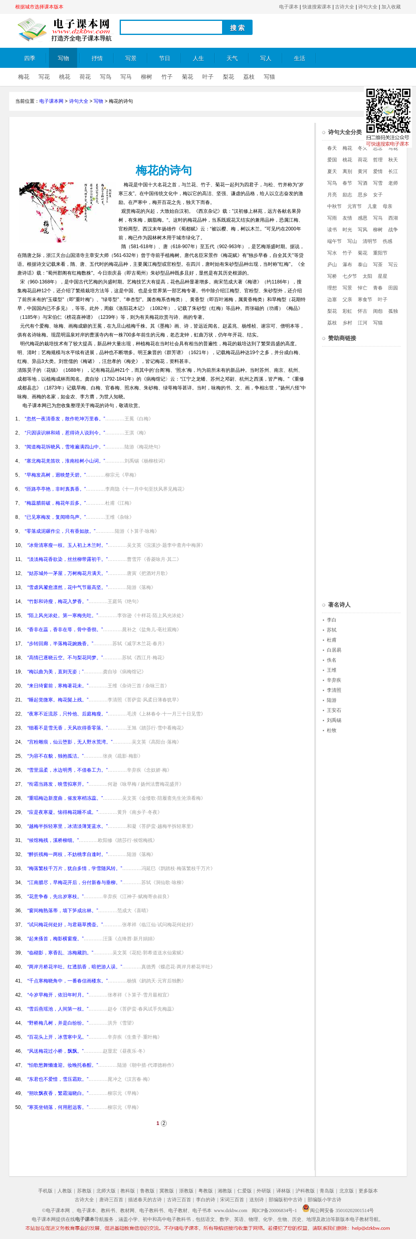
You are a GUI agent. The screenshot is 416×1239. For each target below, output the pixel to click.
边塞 (332, 299)
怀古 (362, 311)
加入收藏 (391, 7)
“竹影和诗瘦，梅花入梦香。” (57, 601)
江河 (362, 323)
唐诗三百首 (111, 1199)
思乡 (362, 195)
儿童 (372, 206)
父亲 (347, 299)
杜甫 (331, 640)
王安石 (334, 710)
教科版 (127, 1191)
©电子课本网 (56, 1210)
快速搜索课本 (316, 7)
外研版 (264, 1191)
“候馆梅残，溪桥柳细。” (53, 840)
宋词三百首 (232, 1199)
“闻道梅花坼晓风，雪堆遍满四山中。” (65, 447)
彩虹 (347, 311)
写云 (393, 264)
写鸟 (105, 77)
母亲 (387, 206)
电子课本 (288, 7)
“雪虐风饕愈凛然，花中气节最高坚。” (67, 587)
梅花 (23, 77)
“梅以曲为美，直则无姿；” (55, 672)
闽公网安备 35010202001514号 (338, 1210)
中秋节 (334, 206)
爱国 (332, 160)
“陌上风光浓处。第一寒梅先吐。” (62, 615)
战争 (393, 229)
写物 (63, 58)
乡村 (347, 323)
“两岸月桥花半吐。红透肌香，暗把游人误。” (74, 967)
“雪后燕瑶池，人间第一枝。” (57, 1009)
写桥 (332, 276)
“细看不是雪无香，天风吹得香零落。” (67, 728)
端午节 (334, 241)
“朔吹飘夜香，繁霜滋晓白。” (57, 1093)
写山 (352, 241)
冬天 (362, 148)
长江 (393, 171)
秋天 (393, 160)
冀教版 (166, 1191)
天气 (232, 58)
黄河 (362, 171)
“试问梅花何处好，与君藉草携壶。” (65, 924)
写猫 (269, 77)
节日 (164, 58)
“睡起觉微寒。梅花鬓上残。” (57, 700)
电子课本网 (51, 101)
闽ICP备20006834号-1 (274, 1210)
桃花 (64, 77)
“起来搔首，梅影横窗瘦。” (55, 938)
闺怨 (378, 311)
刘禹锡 (334, 720)
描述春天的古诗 (145, 1199)
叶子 (208, 77)
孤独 (393, 311)
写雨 (332, 218)
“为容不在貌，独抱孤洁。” (55, 756)
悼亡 (362, 288)
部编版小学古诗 (324, 1199)
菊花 (187, 77)
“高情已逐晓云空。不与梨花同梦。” (65, 657)
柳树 (146, 77)
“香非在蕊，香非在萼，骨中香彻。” (65, 629)
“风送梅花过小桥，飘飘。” (55, 1051)
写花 (44, 77)
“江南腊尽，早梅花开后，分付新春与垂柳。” (74, 882)
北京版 (346, 1191)
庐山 (332, 264)
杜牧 (331, 730)
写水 (332, 253)
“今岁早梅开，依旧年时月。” (57, 995)
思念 (378, 148)
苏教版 (84, 1191)
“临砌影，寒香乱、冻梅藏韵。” (60, 953)
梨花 (228, 77)
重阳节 (380, 253)
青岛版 (327, 1191)
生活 (299, 58)
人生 (198, 58)
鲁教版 (147, 1191)
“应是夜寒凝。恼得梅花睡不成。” (62, 812)
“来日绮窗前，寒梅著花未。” (57, 686)
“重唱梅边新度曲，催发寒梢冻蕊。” (65, 798)
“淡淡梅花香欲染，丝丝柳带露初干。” (67, 559)
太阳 (367, 276)
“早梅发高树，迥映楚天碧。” (55, 475)
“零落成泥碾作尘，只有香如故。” (60, 531)
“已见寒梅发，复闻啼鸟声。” (55, 517)
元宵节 (354, 206)
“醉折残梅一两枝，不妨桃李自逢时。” (67, 854)
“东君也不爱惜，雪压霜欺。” (57, 1079)
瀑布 (347, 264)
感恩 (362, 218)
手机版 (45, 1191)
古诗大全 (344, 7)
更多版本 (368, 1191)
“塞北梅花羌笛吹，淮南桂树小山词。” (65, 461)
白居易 (334, 650)
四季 (29, 58)
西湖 (393, 218)
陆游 (331, 700)
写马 (126, 77)
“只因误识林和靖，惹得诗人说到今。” (65, 433)
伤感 (387, 241)
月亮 (332, 195)
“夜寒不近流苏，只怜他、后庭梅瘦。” (67, 714)
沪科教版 (305, 1191)
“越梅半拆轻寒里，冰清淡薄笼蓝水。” (67, 826)
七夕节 (350, 276)
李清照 (334, 690)
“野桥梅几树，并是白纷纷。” (57, 1023)
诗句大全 (367, 7)
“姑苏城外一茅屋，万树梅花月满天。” (67, 573)
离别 (347, 171)
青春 (378, 288)
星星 (382, 276)
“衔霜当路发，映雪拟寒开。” (57, 784)
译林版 (283, 1191)
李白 (331, 620)
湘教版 (225, 1191)
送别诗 (256, 1199)
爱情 (378, 171)
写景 (131, 58)
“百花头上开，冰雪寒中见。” (57, 1037)
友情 (347, 218)
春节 (347, 183)
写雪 (378, 183)
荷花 (85, 77)
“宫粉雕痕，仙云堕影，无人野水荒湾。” (69, 742)
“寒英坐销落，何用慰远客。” (57, 1107)
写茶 (378, 264)
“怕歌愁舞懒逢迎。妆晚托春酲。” (62, 1065)
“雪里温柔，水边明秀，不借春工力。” (67, 770)
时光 (347, 229)
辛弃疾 (334, 680)
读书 (332, 229)
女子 (378, 195)
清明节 (370, 241)
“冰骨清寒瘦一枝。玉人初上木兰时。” (67, 545)
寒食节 (365, 299)
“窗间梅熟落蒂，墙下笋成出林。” (62, 910)
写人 (265, 58)
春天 (332, 148)
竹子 (167, 77)
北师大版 (106, 1191)
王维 (331, 670)
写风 (362, 229)
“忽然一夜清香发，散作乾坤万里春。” (65, 419)
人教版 (64, 1191)
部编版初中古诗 (285, 1199)
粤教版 (205, 1191)
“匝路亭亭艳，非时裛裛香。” (55, 489)
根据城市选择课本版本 (39, 7)
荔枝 (249, 77)
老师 (393, 183)
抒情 (97, 58)
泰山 (362, 264)
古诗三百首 (179, 1199)
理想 (332, 288)
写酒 (362, 183)
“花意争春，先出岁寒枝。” (55, 896)
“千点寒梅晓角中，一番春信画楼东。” (67, 981)
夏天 (332, 171)
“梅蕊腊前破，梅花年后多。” (55, 503)
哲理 (378, 160)
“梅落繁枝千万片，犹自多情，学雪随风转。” (74, 868)
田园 (393, 288)
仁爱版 (244, 1191)
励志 (347, 195)
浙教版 (186, 1191)
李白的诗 (205, 1199)
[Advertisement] (162, 141)
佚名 (331, 660)
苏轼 (331, 630)
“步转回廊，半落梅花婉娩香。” (60, 643)
